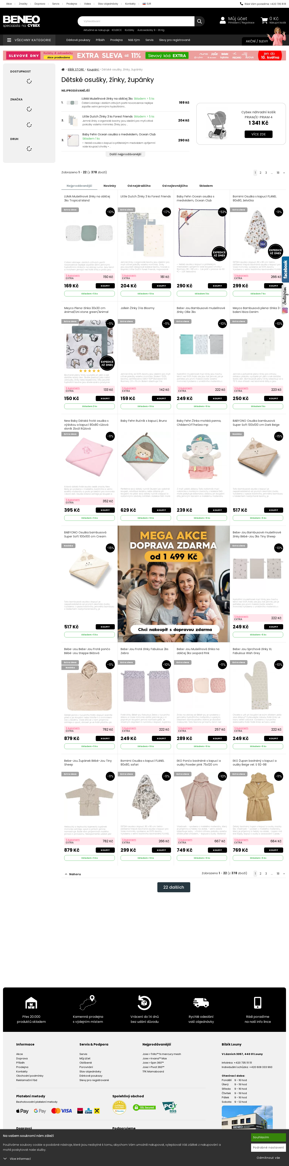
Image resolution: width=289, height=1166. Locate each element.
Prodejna (71, 3)
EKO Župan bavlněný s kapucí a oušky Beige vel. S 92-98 (255, 763)
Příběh (100, 40)
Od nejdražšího (139, 186)
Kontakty (130, 3)
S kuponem (73, 275)
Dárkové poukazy (78, 40)
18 (278, 173)
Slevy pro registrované (174, 40)
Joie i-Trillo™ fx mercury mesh (161, 1054)
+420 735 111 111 (243, 1063)
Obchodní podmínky (29, 1076)
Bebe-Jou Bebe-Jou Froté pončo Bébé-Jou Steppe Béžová (87, 651)
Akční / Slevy (262, 41)
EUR (147, 4)
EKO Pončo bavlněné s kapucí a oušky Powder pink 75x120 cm (199, 763)
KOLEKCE (117, 30)
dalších (173, 887)
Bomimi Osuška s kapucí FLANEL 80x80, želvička (255, 198)
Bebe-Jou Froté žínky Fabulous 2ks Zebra (144, 651)
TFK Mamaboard (153, 1071)
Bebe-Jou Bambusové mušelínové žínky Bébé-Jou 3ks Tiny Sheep (257, 534)
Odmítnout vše (268, 1158)
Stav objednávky (108, 3)
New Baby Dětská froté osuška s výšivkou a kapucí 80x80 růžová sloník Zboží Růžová (86, 425)
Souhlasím (261, 1137)
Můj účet (237, 18)
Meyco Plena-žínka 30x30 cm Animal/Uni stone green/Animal (86, 310)
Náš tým (134, 40)
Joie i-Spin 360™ (153, 1063)
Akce (9, 3)
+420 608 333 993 (260, 1067)
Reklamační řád (26, 1080)
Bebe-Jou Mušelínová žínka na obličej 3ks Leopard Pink (198, 651)
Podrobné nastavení (268, 1148)
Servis (55, 3)
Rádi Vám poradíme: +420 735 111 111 (263, 4)
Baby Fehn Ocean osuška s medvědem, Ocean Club (119, 134)
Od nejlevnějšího (175, 186)
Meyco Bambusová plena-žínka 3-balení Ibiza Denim (257, 310)
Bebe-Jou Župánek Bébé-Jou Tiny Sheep (88, 763)
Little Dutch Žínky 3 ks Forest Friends (107, 116)
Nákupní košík (278, 22)
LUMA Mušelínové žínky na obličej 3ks (107, 99)
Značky (23, 3)
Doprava (40, 3)
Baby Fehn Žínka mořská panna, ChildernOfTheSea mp (199, 423)
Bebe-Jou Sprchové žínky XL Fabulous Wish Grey (252, 651)
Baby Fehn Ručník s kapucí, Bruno (144, 421)
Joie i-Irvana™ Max (154, 1058)
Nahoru (73, 874)
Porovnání (86, 1067)
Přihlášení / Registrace (241, 22)
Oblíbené (85, 1063)
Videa (87, 3)
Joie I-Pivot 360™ (153, 1067)
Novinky (110, 186)
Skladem (206, 186)
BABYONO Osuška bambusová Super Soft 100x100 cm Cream (85, 534)
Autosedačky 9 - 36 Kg (150, 30)
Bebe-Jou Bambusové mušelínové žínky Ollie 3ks (201, 310)
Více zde (258, 134)
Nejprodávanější (79, 186)
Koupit (105, 285)
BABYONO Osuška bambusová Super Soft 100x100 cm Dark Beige (256, 423)
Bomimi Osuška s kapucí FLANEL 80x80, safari (142, 763)
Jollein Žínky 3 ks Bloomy (138, 308)
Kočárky (129, 30)
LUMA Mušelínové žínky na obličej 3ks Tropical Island (87, 198)
